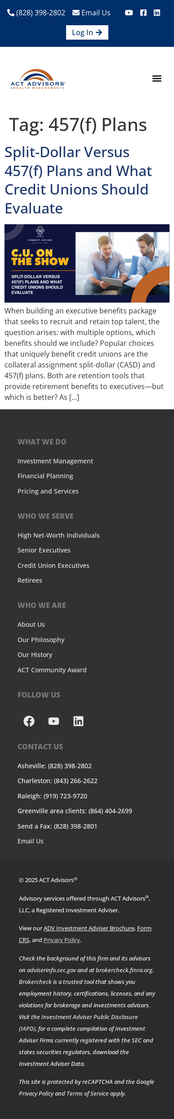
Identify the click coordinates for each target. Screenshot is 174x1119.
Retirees (30, 580)
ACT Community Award (52, 670)
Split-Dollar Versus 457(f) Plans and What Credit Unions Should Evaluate (78, 179)
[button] (156, 78)
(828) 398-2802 (36, 13)
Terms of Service (88, 1093)
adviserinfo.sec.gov (51, 970)
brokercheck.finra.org (124, 970)
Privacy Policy (62, 940)
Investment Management (55, 461)
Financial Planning (45, 475)
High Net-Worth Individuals (59, 535)
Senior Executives (44, 550)
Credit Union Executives (53, 565)
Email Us (91, 13)
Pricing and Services (48, 491)
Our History (35, 654)
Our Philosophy (41, 639)
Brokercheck (35, 982)
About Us (31, 624)
